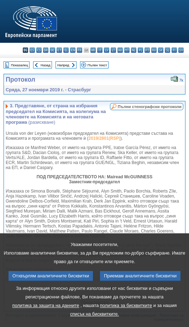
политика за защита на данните (45, 320)
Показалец (19, 65)
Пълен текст (97, 65)
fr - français (79, 50)
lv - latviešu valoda (106, 50)
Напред (63, 65)
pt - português (147, 50)
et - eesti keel (59, 50)
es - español (32, 50)
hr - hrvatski (93, 50)
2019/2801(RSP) (104, 138)
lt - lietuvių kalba (113, 50)
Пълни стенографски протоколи (150, 106)
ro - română (154, 50)
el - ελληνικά (66, 50)
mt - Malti (127, 50)
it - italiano (100, 50)
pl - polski (140, 50)
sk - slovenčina (160, 50)
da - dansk (45, 50)
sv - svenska (181, 50)
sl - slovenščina (167, 50)
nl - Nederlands (133, 50)
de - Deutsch (52, 50)
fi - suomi (174, 50)
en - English (72, 50)
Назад (46, 65)
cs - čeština (39, 50)
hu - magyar (120, 50)
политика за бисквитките (126, 320)
